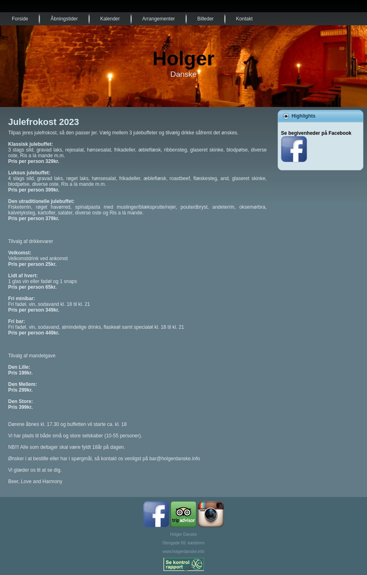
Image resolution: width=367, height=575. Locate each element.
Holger (183, 58)
